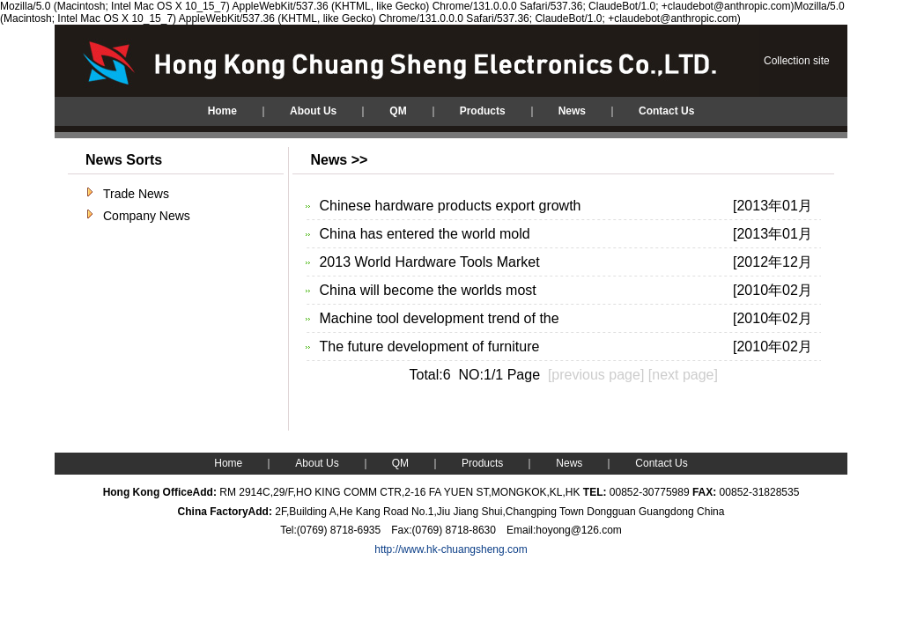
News (569, 463)
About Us (316, 463)
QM (400, 463)
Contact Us (661, 463)
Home (228, 463)
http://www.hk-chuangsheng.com (450, 549)
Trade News (136, 194)
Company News (146, 216)
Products (482, 463)
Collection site (797, 61)
